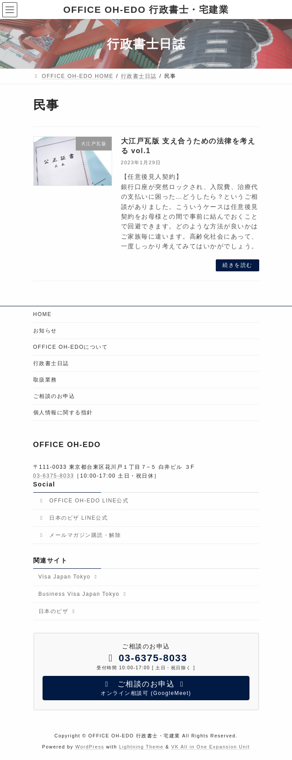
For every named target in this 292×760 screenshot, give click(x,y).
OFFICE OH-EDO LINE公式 (84, 501)
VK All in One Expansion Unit (210, 746)
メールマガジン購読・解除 (80, 535)
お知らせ (45, 331)
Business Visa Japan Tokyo (83, 594)
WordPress (89, 746)
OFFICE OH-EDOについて (70, 347)
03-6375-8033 (53, 475)
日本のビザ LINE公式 (73, 518)
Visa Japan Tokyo (69, 577)
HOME (42, 314)
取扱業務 (45, 380)
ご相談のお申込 (54, 396)
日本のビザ (58, 611)
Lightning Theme (141, 746)
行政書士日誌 (51, 363)
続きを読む (237, 265)
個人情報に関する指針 (63, 412)
